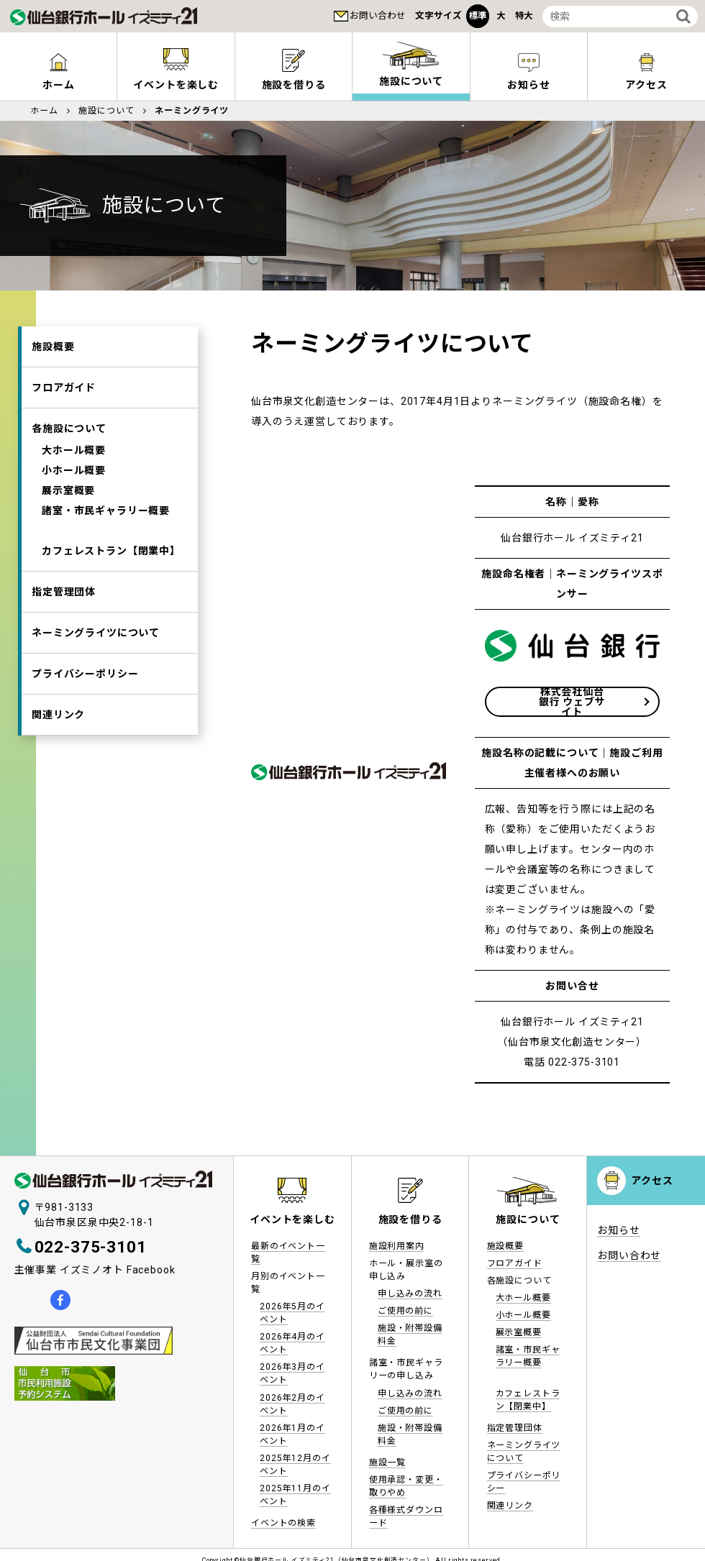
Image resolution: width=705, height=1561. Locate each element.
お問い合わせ (378, 15)
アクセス (646, 85)
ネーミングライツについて (96, 632)
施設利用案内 (396, 1246)
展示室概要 (68, 490)
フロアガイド (64, 387)
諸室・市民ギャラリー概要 (106, 510)
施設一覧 (387, 1462)
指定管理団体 (64, 592)
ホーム (58, 85)
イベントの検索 (283, 1523)
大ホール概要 (74, 450)
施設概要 (53, 346)
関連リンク (58, 714)
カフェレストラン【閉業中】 (111, 551)
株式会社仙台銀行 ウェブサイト (572, 702)
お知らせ (528, 85)
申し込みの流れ (410, 1293)
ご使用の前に (405, 1311)
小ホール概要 (74, 470)
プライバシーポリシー (85, 673)
